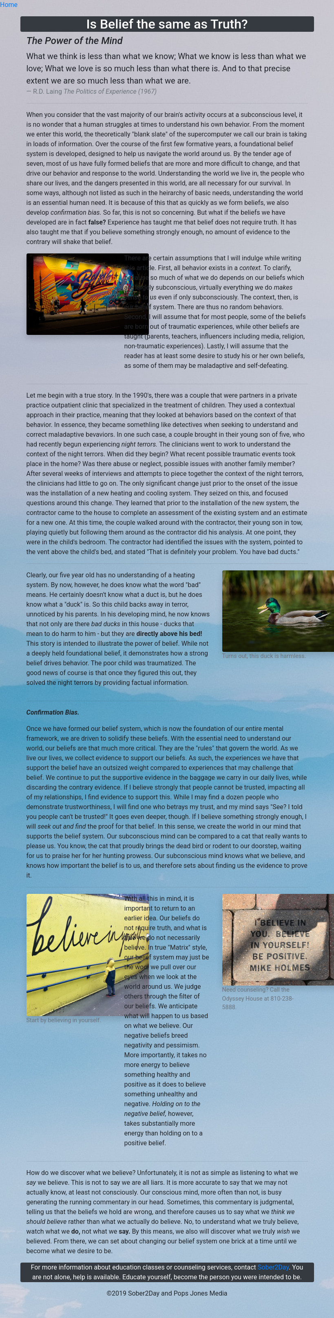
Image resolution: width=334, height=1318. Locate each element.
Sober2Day (273, 1267)
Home (9, 5)
